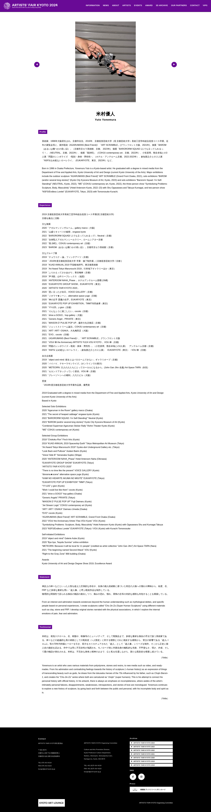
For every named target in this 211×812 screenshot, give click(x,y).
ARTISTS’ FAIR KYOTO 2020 (143, 757)
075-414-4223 (47, 766)
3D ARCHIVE (160, 6)
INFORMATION (91, 6)
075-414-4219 (47, 762)
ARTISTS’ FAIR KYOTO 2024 (143, 743)
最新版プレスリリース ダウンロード (153, 789)
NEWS (104, 6)
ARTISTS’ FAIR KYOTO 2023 (143, 746)
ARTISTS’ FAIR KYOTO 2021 (143, 754)
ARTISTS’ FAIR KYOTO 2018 (143, 765)
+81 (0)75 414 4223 (94, 768)
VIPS (203, 6)
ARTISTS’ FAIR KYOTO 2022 (143, 750)
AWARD (147, 6)
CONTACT (193, 6)
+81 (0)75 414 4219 (94, 765)
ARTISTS (125, 6)
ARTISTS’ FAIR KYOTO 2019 (143, 761)
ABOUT (113, 6)
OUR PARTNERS (177, 6)
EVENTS (136, 6)
